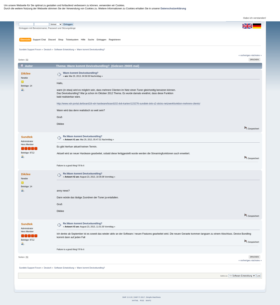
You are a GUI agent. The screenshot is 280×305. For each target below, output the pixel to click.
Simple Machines (153, 297)
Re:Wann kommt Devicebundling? (82, 136)
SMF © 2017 (139, 297)
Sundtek (26, 137)
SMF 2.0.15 (127, 297)
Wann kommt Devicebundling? (80, 73)
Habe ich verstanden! (254, 18)
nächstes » (256, 55)
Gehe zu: (224, 276)
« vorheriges (245, 55)
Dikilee (25, 73)
